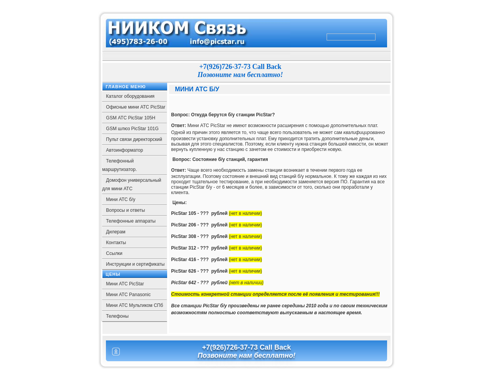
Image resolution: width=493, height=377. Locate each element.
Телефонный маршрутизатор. (119, 165)
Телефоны (117, 316)
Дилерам (115, 232)
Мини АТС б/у (120, 199)
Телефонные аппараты (131, 221)
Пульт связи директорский (134, 139)
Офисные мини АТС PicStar (135, 107)
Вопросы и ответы (125, 210)
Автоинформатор (124, 150)
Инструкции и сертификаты (135, 264)
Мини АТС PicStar (125, 284)
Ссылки (114, 253)
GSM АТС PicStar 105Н (130, 118)
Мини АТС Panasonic (128, 294)
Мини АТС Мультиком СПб (134, 305)
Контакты (116, 242)
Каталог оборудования (130, 96)
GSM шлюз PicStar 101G (132, 128)
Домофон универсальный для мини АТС (131, 184)
